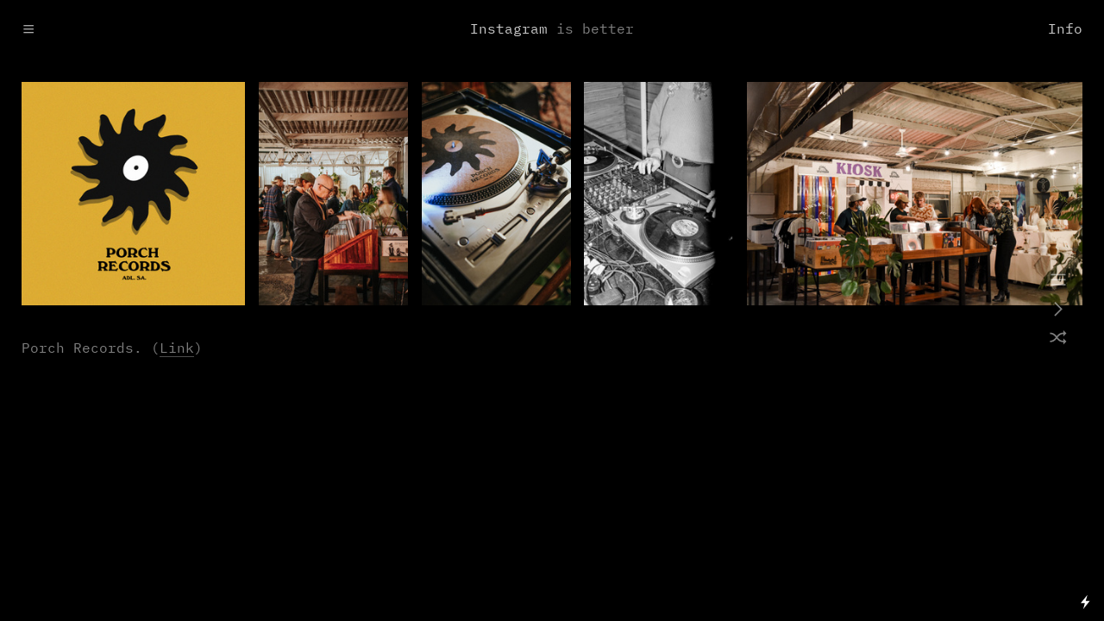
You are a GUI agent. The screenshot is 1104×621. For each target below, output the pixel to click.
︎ (1058, 281)
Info (1065, 29)
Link (177, 348)
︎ (1058, 310)
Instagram (509, 29)
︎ (1058, 339)
